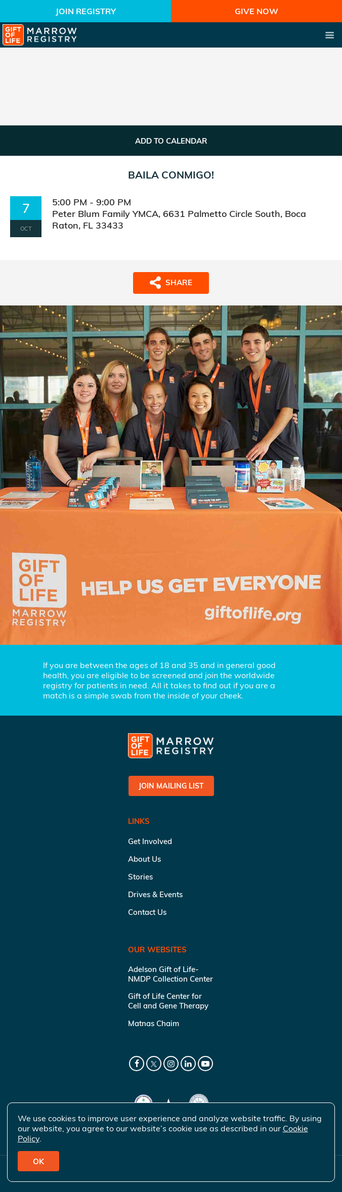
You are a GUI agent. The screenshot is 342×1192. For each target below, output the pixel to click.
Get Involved (150, 841)
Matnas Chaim (153, 1023)
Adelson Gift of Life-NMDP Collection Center (170, 974)
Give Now (256, 11)
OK (38, 1161)
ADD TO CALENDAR (171, 141)
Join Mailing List (171, 785)
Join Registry (86, 11)
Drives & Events (155, 894)
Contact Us (147, 912)
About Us (144, 859)
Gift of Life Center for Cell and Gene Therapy (168, 1000)
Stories (140, 876)
